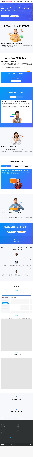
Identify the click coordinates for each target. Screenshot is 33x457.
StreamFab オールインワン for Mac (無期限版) (14, 73)
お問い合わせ (18, 424)
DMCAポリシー (2, 431)
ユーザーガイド (18, 425)
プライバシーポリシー (3, 433)
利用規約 (1, 432)
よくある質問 (18, 426)
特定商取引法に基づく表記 (3, 430)
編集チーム (2, 425)
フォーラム (18, 427)
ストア (28, 1)
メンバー (31, 1)
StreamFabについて (3, 424)
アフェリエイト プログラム (3, 426)
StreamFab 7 (17, 1)
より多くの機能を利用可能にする (16, 81)
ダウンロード (21, 1)
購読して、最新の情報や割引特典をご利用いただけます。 (7, 436)
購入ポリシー (18, 431)
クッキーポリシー (18, 430)
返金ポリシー (18, 432)
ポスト (25, 1)
